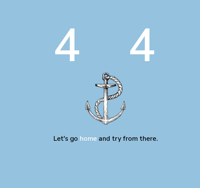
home (88, 138)
